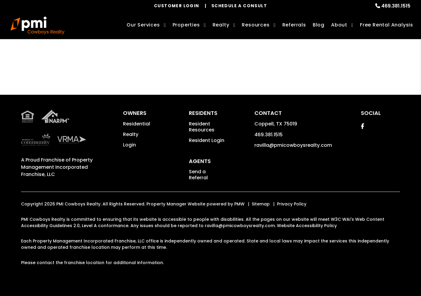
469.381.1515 (395, 5)
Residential (136, 123)
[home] (37, 26)
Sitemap (261, 204)
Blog (318, 24)
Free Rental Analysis (386, 24)
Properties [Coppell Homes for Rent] (186, 24)
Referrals (294, 24)
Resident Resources (201, 126)
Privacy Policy (291, 204)
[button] (362, 126)
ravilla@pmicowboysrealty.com (293, 145)
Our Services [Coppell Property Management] (143, 24)
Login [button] (129, 144)
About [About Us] (339, 24)
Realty (130, 134)
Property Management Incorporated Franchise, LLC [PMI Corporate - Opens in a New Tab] (57, 167)
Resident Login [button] (206, 140)
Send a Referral (198, 174)
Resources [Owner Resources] (255, 24)
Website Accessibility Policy (307, 226)
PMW (239, 204)
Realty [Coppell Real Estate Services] (221, 24)
